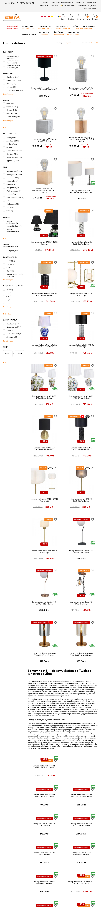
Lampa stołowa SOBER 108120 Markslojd (44, 581)
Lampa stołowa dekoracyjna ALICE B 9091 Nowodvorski (44, 89)
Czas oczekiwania (45, 824)
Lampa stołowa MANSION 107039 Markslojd (44, 417)
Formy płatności (44, 811)
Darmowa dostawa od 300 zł (49, 829)
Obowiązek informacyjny (79, 821)
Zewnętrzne (44, 27)
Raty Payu (42, 816)
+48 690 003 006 (25, 3)
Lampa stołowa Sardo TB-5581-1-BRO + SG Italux (44, 690)
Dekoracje (73, 33)
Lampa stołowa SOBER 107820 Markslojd (81, 526)
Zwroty (72, 816)
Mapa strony (74, 824)
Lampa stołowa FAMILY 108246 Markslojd (81, 253)
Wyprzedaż (12, 27)
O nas (45, 2)
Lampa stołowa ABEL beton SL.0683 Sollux (44, 143)
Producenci (91, 2)
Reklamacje (73, 819)
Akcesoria (44, 33)
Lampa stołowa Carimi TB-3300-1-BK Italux (81, 581)
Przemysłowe (62, 27)
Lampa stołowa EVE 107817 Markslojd (81, 307)
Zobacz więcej (50, 792)
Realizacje (80, 2)
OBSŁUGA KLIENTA (47, 805)
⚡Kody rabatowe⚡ (68, 5)
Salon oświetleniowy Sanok (62, 2)
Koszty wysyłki (44, 813)
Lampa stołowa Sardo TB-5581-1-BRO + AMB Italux (81, 690)
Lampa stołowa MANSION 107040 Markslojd (81, 417)
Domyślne (67, 43)
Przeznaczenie (29, 34)
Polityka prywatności (77, 813)
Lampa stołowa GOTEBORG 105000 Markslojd (44, 362)
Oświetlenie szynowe (84, 27)
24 (92, 43)
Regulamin (73, 811)
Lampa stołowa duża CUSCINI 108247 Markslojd (44, 307)
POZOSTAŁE (75, 805)
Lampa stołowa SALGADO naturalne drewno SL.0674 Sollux (81, 143)
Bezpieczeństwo (44, 819)
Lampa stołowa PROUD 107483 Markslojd (81, 472)
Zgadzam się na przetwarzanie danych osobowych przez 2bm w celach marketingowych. (35, 857)
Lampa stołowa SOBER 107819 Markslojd (44, 526)
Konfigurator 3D (89, 8)
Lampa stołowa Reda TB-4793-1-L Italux (81, 635)
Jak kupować (43, 821)
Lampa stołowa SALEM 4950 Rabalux (44, 253)
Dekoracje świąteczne (87, 5)
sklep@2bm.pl (8, 821)
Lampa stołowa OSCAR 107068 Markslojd (44, 472)
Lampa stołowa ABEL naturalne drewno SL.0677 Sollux (44, 197)
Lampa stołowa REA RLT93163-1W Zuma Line (81, 198)
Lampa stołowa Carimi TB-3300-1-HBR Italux (44, 635)
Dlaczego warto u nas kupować (50, 826)
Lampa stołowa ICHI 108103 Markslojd (81, 362)
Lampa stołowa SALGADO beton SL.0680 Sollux (81, 89)
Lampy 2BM (44, 5)
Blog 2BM (54, 5)
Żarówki (58, 33)
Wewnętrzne (27, 27)
